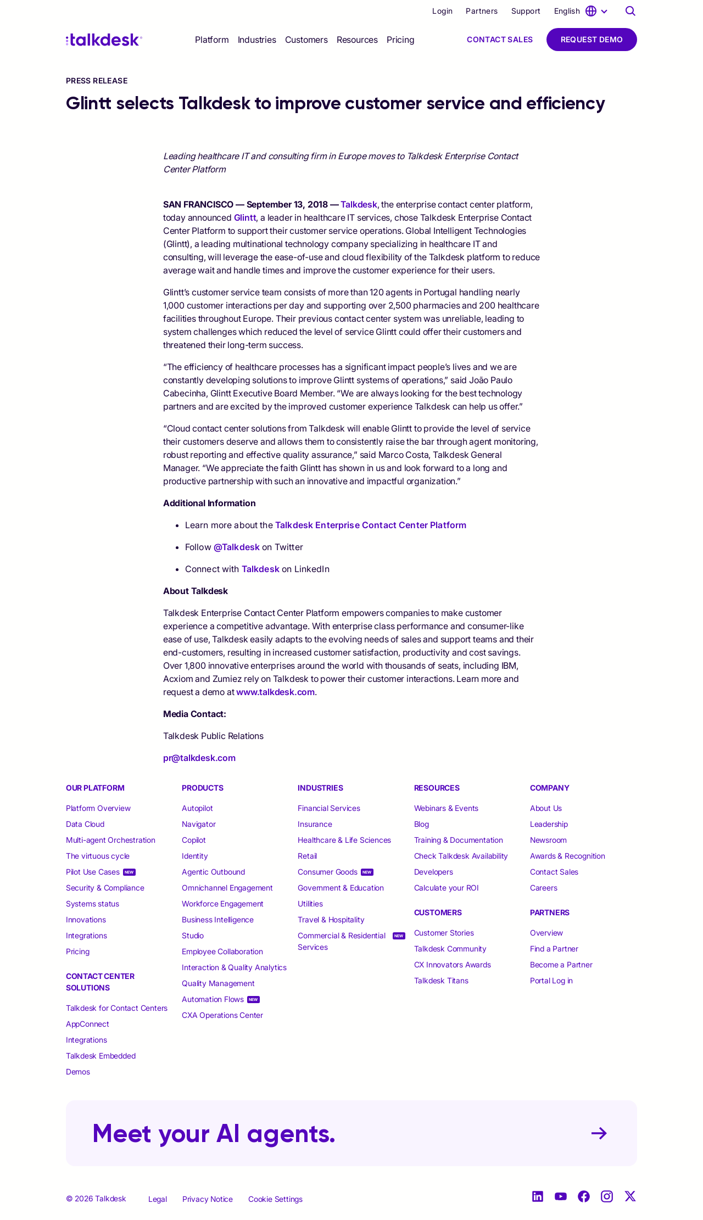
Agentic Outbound (213, 871)
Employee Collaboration (222, 951)
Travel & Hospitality (331, 919)
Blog (421, 824)
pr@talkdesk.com (199, 757)
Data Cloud (85, 824)
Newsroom (548, 839)
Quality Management (218, 983)
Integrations (86, 935)
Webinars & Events (446, 808)
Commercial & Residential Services (341, 941)
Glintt (245, 217)
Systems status (92, 903)
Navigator (198, 824)
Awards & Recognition (567, 855)
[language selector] (582, 11)
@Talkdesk (237, 546)
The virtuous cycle (98, 855)
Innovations (86, 919)
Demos (78, 1071)
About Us (546, 808)
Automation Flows (213, 999)
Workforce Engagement (223, 903)
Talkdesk (359, 204)
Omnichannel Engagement (227, 887)
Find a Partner (554, 948)
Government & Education (341, 887)
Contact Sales (500, 39)
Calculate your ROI (446, 887)
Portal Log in (551, 980)
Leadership (549, 824)
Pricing (401, 39)
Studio (193, 935)
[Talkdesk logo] (104, 39)
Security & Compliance (105, 887)
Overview (546, 932)
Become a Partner (561, 964)
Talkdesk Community (450, 948)
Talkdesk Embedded (101, 1055)
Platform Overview (98, 808)
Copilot (194, 839)
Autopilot (198, 808)
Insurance (315, 824)
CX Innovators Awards (452, 964)
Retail (307, 855)
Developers (433, 871)
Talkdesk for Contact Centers (117, 1007)
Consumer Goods (327, 871)
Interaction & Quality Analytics (234, 967)
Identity (195, 855)
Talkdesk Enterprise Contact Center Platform (370, 524)
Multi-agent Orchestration (110, 839)
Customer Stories (444, 932)
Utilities (310, 903)
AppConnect (87, 1023)
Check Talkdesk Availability (461, 855)
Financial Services (329, 808)
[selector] (211, 39)
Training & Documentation (458, 839)
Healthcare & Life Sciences (344, 839)
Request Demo (592, 39)
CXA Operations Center (222, 1015)
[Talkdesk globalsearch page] (630, 11)
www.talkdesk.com (275, 691)
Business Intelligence (218, 919)
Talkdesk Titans (441, 980)
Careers (543, 887)
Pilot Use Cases (93, 871)
